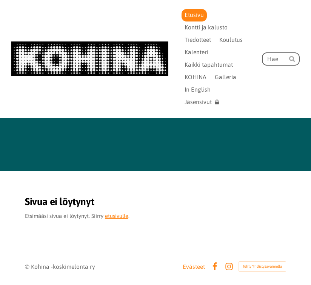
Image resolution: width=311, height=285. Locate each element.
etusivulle (116, 216)
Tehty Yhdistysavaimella (262, 266)
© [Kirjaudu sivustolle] (28, 266)
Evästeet (194, 267)
